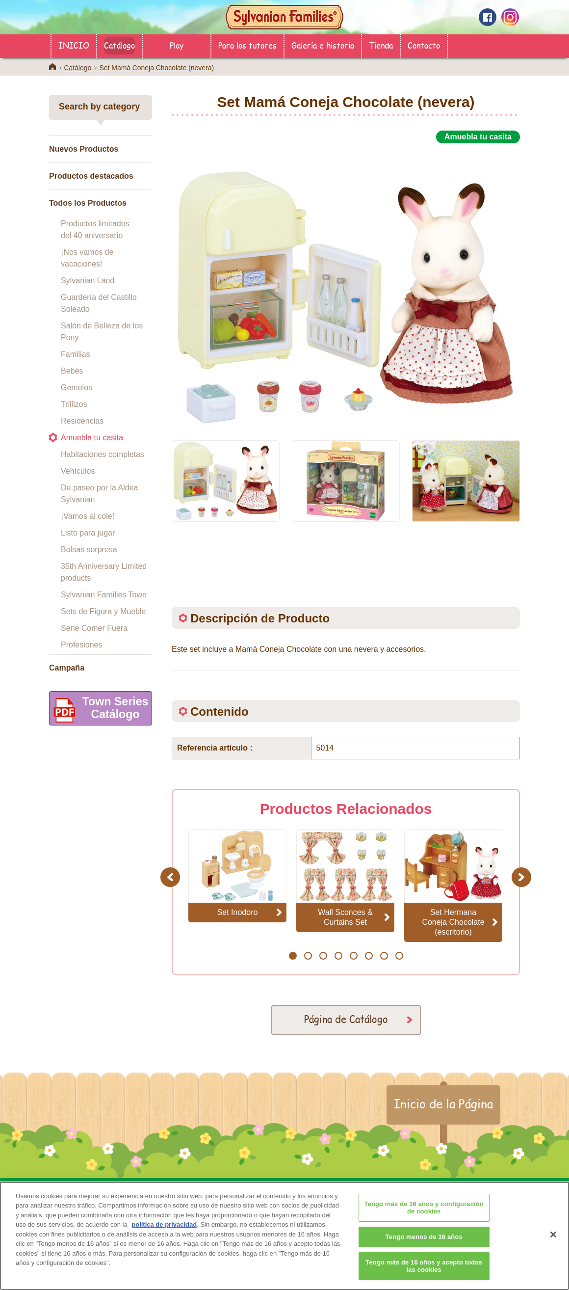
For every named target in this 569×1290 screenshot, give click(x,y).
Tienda (381, 45)
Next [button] (523, 877)
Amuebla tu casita (92, 437)
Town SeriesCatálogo (99, 710)
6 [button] (368, 955)
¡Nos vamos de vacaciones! (87, 258)
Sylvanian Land (87, 280)
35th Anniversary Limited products (104, 572)
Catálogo (119, 45)
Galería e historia (322, 45)
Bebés (72, 371)
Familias (75, 354)
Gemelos (76, 387)
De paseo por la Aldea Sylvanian (99, 494)
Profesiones (82, 645)
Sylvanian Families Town (104, 595)
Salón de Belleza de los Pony (102, 332)
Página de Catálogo (346, 1019)
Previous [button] (171, 877)
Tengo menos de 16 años (424, 1250)
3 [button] (323, 955)
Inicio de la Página (443, 1103)
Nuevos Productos (83, 149)
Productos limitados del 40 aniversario (95, 229)
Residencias (82, 421)
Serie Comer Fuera (94, 628)
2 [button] (308, 955)
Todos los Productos (88, 203)
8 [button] (399, 955)
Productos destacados (91, 176)
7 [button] (384, 955)
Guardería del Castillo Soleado (99, 303)
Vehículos (78, 471)
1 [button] (292, 955)
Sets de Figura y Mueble (103, 611)
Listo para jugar (88, 533)
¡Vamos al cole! (87, 516)
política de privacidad (164, 1238)
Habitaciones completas (102, 454)
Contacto (424, 45)
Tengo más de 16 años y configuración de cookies (424, 1221)
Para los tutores (247, 45)
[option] (346, 286)
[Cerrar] (553, 1248)
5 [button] (353, 955)
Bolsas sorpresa (89, 549)
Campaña (66, 668)
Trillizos (74, 404)
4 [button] (338, 955)
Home (52, 66)
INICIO (73, 45)
